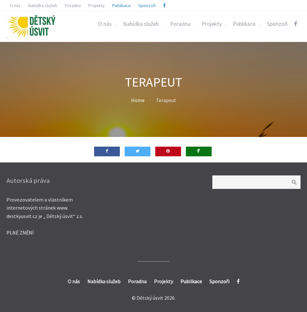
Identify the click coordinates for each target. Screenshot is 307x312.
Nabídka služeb (141, 23)
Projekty (212, 23)
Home (138, 100)
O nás (105, 23)
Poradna (180, 23)
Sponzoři (277, 23)
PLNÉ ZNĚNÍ (20, 232)
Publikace (244, 23)
